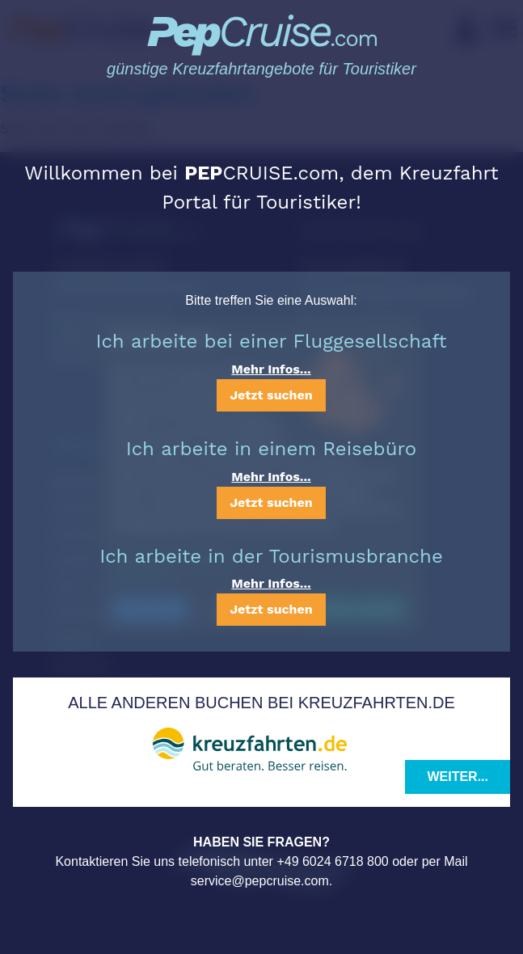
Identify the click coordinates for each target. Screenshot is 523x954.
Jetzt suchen (271, 395)
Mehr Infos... (270, 369)
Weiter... (457, 776)
